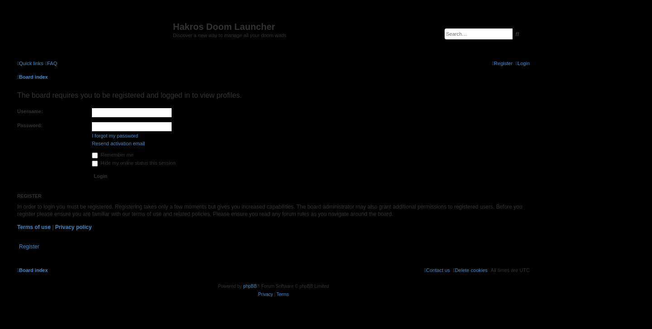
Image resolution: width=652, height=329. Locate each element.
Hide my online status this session (134, 163)
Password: (30, 125)
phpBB (250, 286)
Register (29, 246)
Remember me (113, 154)
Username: (30, 111)
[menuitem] (51, 63)
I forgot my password (115, 135)
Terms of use (34, 227)
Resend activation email (118, 143)
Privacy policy (73, 227)
